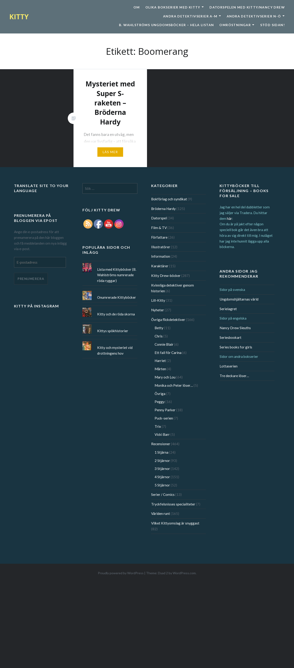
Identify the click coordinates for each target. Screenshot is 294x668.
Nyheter (157, 310)
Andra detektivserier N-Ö (254, 16)
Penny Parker (165, 410)
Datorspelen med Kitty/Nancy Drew (247, 7)
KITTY (19, 16)
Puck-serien (164, 418)
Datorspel (159, 218)
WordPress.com (184, 573)
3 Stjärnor (162, 468)
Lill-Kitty (158, 300)
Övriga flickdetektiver (168, 319)
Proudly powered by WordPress (121, 573)
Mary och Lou (165, 377)
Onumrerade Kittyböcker (116, 297)
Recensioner (160, 444)
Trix (158, 426)
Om (136, 7)
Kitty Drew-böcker (166, 275)
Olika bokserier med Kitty (172, 7)
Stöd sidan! (272, 25)
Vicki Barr (162, 434)
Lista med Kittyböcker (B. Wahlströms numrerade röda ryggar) (116, 275)
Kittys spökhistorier (112, 331)
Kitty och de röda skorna (116, 314)
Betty (159, 328)
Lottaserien (228, 366)
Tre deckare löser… (234, 376)
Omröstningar (235, 25)
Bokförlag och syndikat (169, 199)
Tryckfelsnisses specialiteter (173, 504)
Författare (159, 237)
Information (160, 256)
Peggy (160, 402)
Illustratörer (160, 247)
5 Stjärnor (162, 485)
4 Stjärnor (162, 477)
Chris (159, 336)
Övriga (160, 394)
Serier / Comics (163, 494)
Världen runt (160, 513)
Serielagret (228, 309)
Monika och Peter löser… (174, 385)
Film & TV (159, 228)
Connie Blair (164, 344)
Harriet (160, 361)
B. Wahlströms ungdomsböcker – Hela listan (166, 25)
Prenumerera (30, 279)
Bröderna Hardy (163, 209)
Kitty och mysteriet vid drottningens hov (115, 350)
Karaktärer (159, 266)
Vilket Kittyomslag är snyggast (175, 523)
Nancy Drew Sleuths (235, 328)
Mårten (160, 369)
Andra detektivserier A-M (190, 16)
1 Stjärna (161, 452)
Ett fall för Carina (168, 353)
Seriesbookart (230, 337)
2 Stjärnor (162, 460)
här (229, 218)
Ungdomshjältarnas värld (239, 299)
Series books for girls (236, 347)
